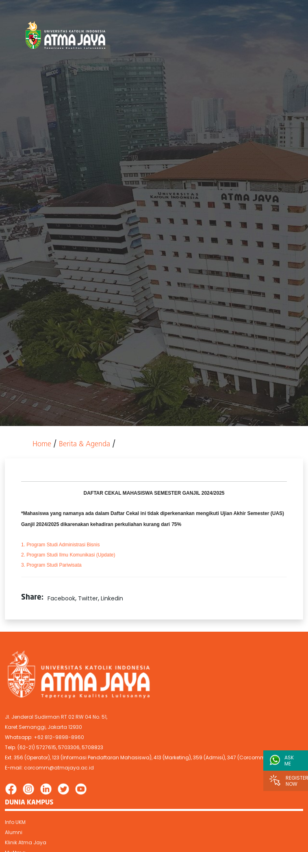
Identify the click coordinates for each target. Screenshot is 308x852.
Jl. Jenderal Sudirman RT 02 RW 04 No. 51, (56, 716)
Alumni (13, 832)
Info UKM (15, 822)
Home (42, 444)
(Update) (68, 555)
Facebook (61, 598)
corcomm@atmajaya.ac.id (59, 767)
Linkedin (112, 598)
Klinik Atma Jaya (25, 842)
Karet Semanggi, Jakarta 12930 (43, 727)
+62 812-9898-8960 (59, 737)
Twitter (88, 598)
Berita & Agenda (84, 444)
